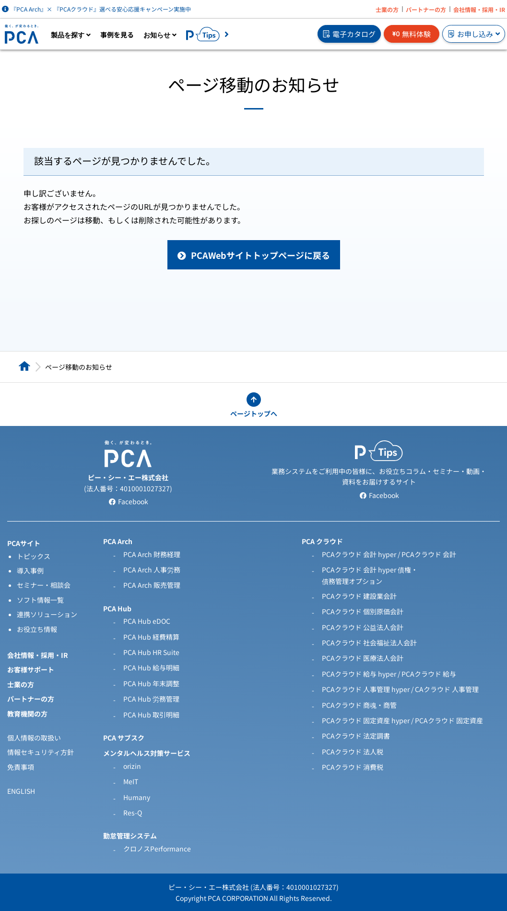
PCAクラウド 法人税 (352, 751)
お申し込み (474, 34)
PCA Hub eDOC (146, 621)
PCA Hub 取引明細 (151, 714)
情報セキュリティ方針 (40, 752)
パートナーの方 (426, 9)
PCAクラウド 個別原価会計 (362, 611)
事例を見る (117, 34)
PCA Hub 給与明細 (151, 667)
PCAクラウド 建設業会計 (359, 596)
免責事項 (20, 767)
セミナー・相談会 (44, 585)
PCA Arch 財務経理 (151, 554)
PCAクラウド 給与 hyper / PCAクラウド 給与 (389, 674)
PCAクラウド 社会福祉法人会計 (369, 642)
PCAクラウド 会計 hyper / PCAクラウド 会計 (389, 554)
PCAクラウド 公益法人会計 (362, 627)
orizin (132, 766)
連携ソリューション (47, 614)
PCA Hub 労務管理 (151, 699)
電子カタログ (349, 34)
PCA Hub (117, 608)
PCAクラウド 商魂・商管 (359, 705)
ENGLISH (21, 791)
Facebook (128, 501)
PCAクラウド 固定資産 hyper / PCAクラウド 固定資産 (402, 720)
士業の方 (387, 9)
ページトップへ (253, 413)
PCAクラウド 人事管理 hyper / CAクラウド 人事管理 (400, 689)
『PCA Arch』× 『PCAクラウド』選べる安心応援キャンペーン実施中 (96, 9)
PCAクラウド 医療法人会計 (362, 658)
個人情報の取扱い (34, 737)
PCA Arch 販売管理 (151, 585)
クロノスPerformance (157, 848)
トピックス (33, 556)
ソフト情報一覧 (40, 600)
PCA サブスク (123, 737)
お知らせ (160, 35)
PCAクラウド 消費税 (352, 767)
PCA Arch (117, 541)
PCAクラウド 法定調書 (356, 736)
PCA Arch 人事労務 (151, 569)
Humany (136, 797)
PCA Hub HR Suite (151, 652)
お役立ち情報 (37, 629)
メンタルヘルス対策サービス (146, 753)
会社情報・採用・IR (479, 9)
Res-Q (132, 812)
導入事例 (30, 570)
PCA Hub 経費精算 (151, 637)
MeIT (130, 781)
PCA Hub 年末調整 (151, 683)
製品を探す (71, 35)
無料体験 (411, 34)
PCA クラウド (322, 541)
